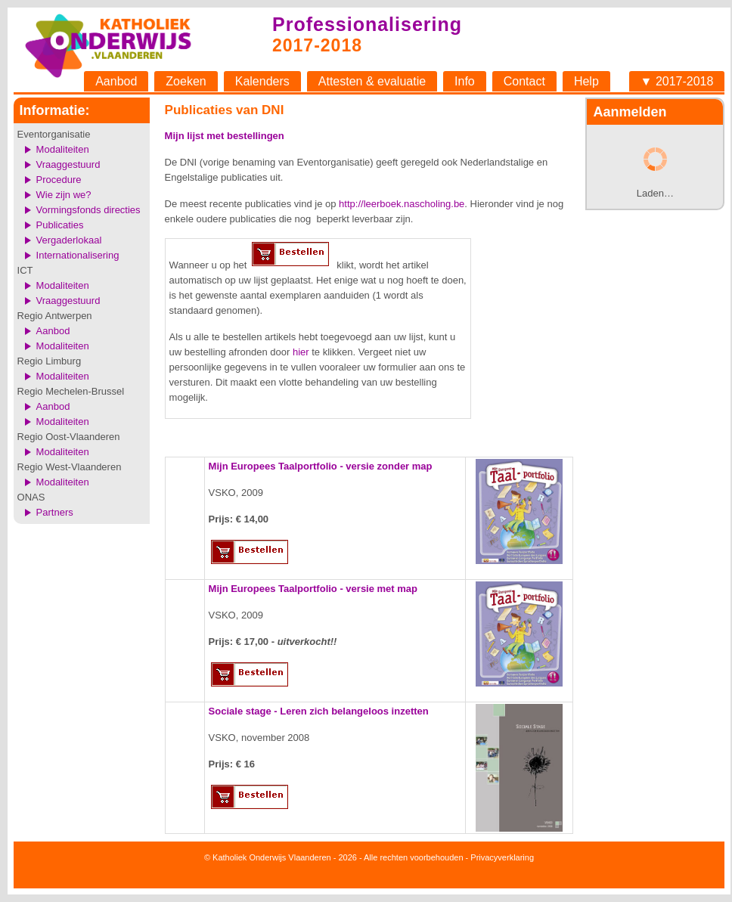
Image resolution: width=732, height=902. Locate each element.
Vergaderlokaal (69, 240)
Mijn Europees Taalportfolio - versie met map (313, 588)
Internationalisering (77, 255)
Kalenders (262, 81)
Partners (54, 512)
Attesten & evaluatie (372, 81)
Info (464, 81)
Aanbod (116, 81)
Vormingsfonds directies (88, 209)
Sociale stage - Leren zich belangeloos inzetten (319, 711)
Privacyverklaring (502, 857)
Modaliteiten (62, 149)
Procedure (59, 179)
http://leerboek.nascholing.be (401, 203)
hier (301, 352)
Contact (524, 81)
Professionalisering (367, 24)
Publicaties (60, 225)
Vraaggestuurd (68, 164)
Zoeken (186, 81)
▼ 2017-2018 (677, 81)
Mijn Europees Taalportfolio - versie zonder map (321, 466)
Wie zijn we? (64, 194)
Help (586, 81)
